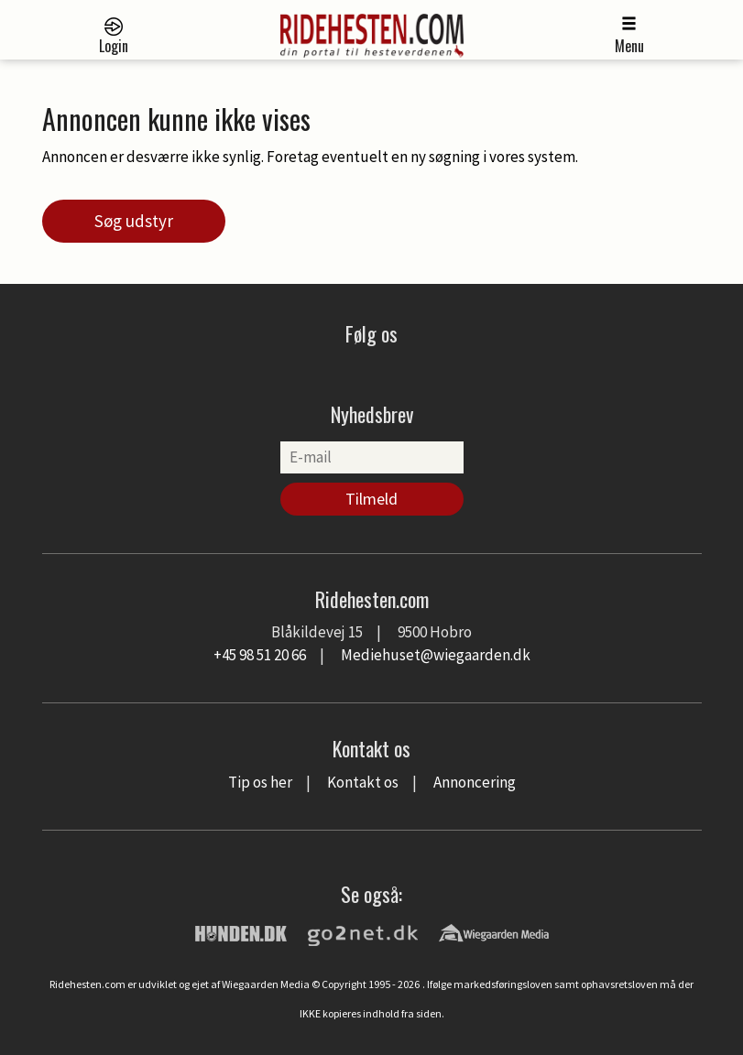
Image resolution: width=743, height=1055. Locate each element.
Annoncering (474, 782)
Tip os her (260, 782)
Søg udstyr (133, 221)
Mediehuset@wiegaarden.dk (435, 655)
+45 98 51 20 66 (259, 655)
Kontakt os (363, 782)
